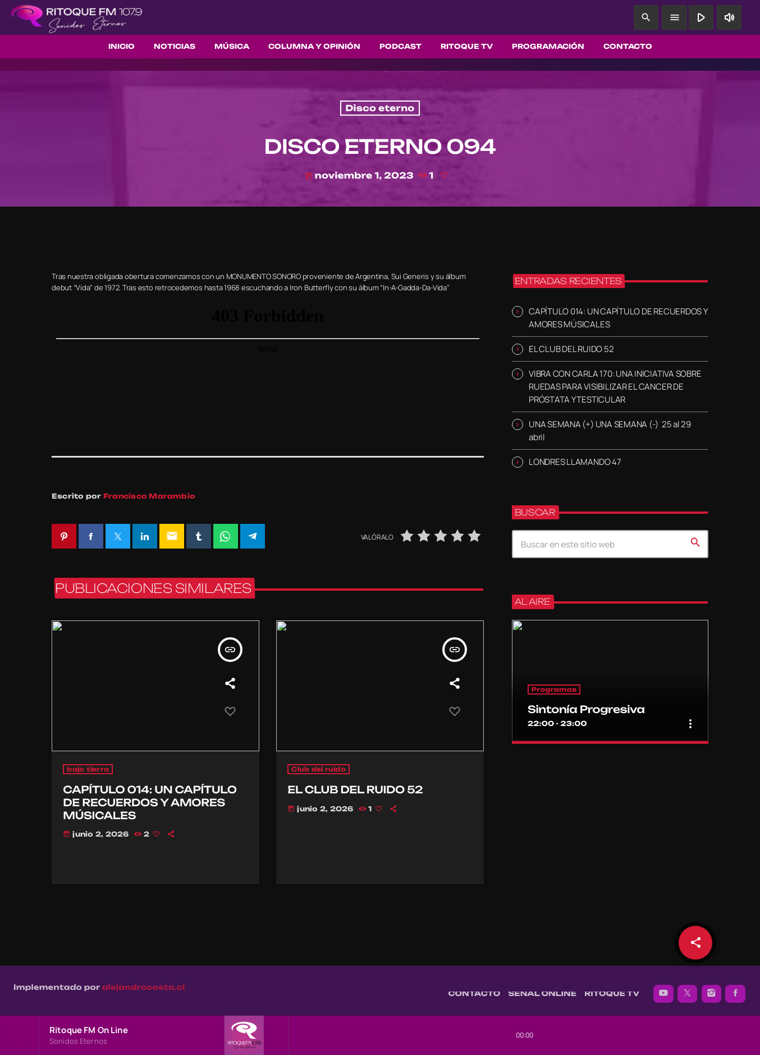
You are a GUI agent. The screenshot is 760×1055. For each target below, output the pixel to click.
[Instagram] (712, 988)
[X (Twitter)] (687, 988)
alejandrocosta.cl (143, 982)
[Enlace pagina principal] (76, 17)
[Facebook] (735, 988)
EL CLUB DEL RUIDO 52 (571, 349)
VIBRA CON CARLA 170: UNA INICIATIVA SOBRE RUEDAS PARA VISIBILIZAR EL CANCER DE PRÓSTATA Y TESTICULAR (615, 386)
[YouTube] (663, 988)
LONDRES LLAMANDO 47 (575, 462)
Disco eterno (379, 108)
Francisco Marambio (149, 496)
